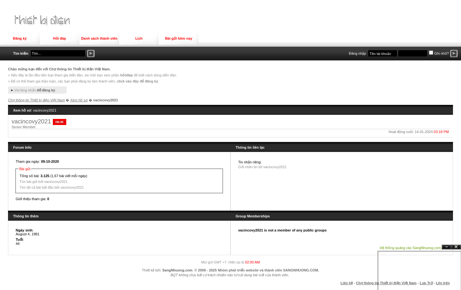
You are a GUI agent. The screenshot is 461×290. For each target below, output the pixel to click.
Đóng (456, 247)
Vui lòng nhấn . (35, 90)
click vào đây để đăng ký (137, 81)
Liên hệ (347, 283)
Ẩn (446, 247)
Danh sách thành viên (99, 38)
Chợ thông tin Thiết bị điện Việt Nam (36, 100)
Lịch (139, 38)
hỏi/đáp (126, 75)
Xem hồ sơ (79, 100)
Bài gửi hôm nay (178, 38)
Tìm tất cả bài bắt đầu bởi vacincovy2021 (52, 187)
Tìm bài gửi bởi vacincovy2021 (44, 182)
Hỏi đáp (59, 38)
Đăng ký (20, 38)
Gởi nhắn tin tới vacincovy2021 (262, 167)
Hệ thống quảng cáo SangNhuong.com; (411, 248)
